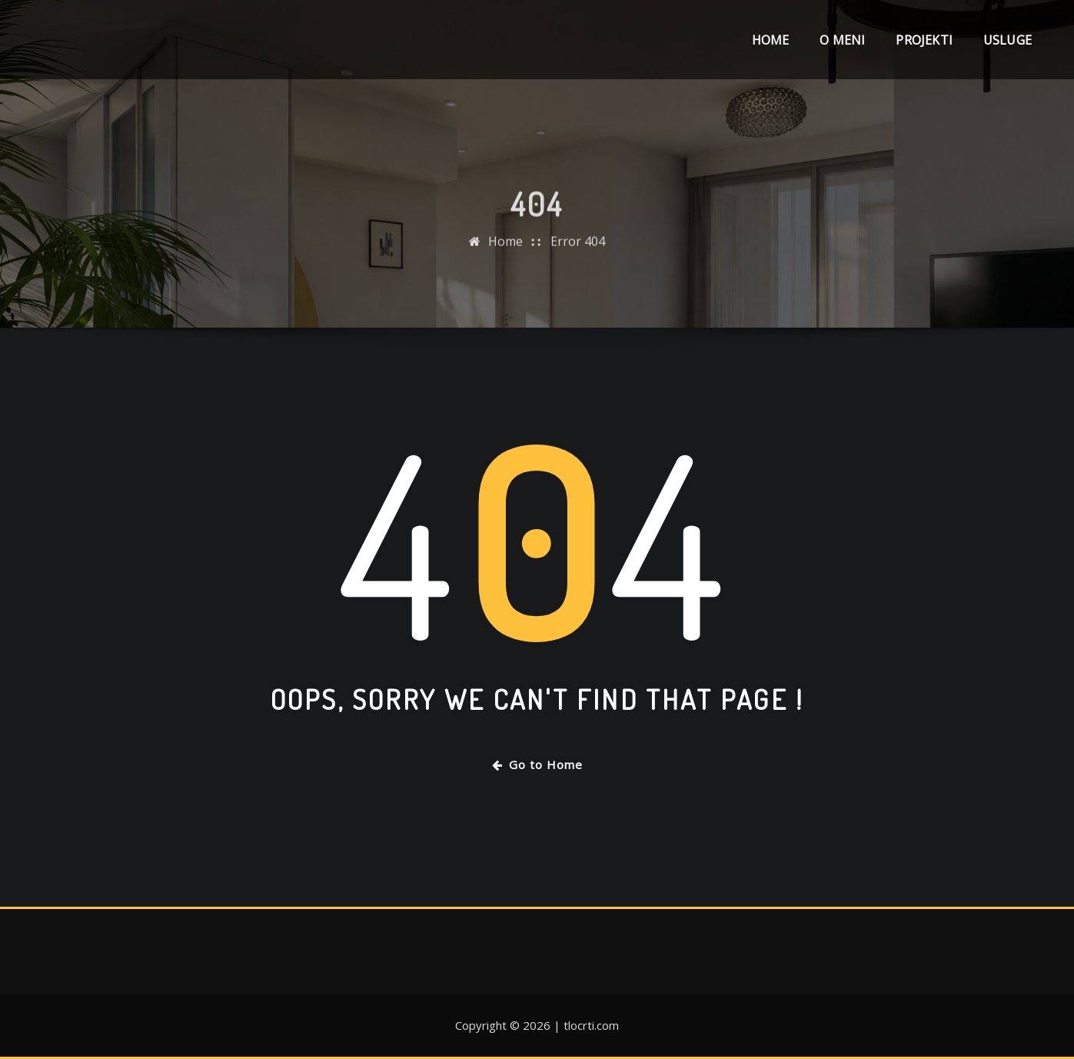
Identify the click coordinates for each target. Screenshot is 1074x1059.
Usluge (1007, 40)
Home (771, 40)
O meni (842, 40)
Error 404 (577, 262)
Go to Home (537, 764)
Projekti (924, 40)
